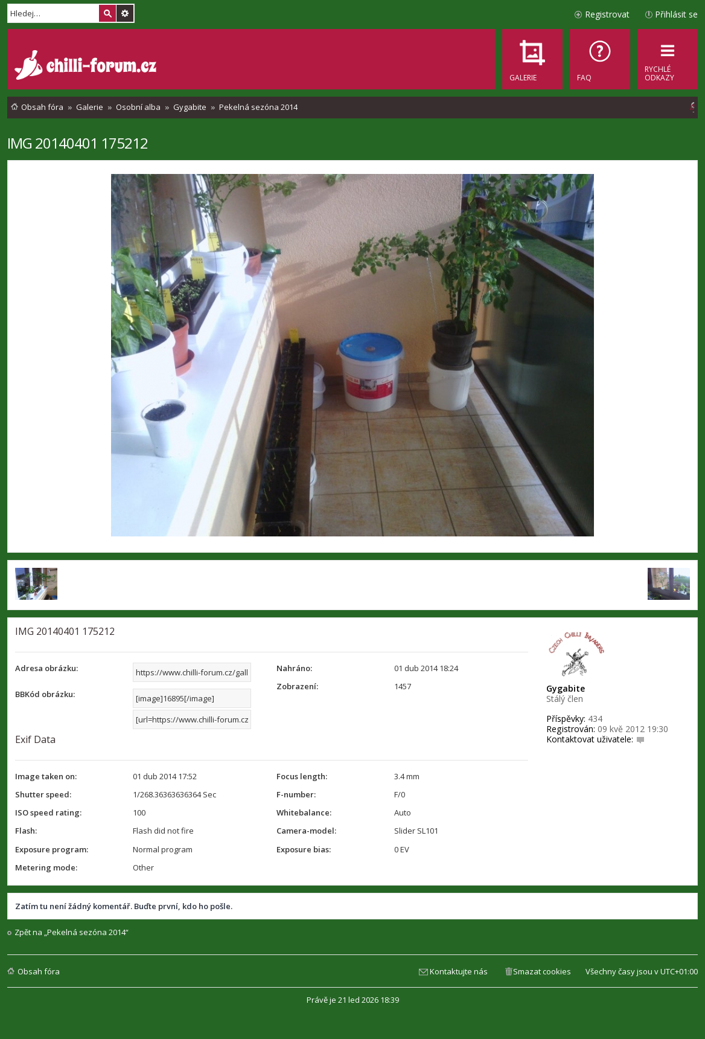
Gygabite (565, 688)
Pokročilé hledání (124, 13)
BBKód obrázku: (45, 694)
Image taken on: (46, 776)
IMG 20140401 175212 (77, 143)
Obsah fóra (39, 971)
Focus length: (301, 776)
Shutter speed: (43, 794)
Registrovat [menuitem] (607, 14)
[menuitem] (600, 59)
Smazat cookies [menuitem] (542, 971)
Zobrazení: (297, 686)
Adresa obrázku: (46, 668)
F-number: (296, 794)
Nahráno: (294, 668)
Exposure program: (51, 849)
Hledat (107, 13)
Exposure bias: (303, 849)
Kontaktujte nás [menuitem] (459, 971)
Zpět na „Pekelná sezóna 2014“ (71, 932)
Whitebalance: (303, 812)
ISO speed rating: (48, 812)
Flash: (26, 830)
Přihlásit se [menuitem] (676, 14)
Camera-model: (306, 830)
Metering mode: (46, 867)
